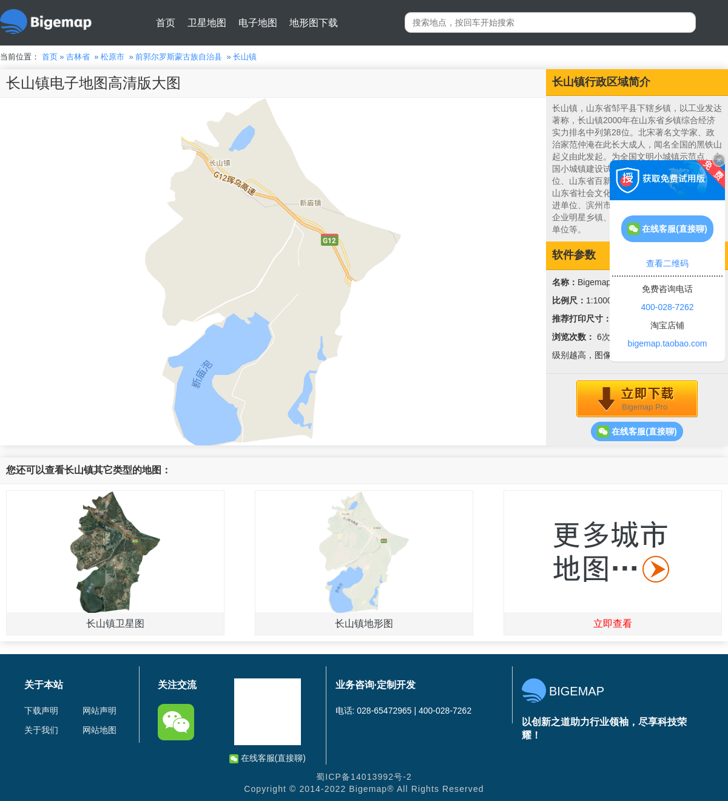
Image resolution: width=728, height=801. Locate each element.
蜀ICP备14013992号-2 (364, 777)
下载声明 (41, 710)
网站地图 (99, 730)
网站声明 (99, 710)
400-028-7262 (667, 307)
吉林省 (78, 56)
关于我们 (41, 730)
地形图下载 (313, 23)
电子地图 (257, 23)
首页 (165, 23)
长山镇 (245, 56)
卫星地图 (206, 23)
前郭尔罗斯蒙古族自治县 (178, 56)
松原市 (112, 56)
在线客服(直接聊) (636, 431)
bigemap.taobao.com (667, 343)
